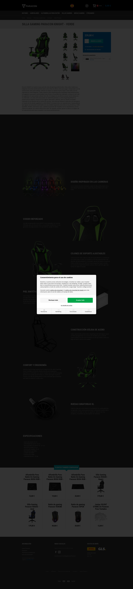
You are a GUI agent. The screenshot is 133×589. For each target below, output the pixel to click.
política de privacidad (56, 290)
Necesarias (44, 311)
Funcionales (73, 311)
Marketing (58, 311)
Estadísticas (88, 311)
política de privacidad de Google (74, 290)
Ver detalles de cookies (66, 305)
